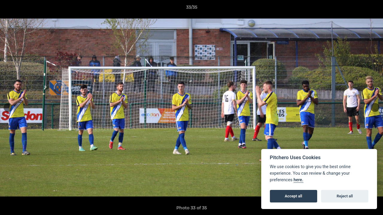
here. (298, 179)
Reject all (345, 196)
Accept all (293, 196)
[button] (372, 8)
